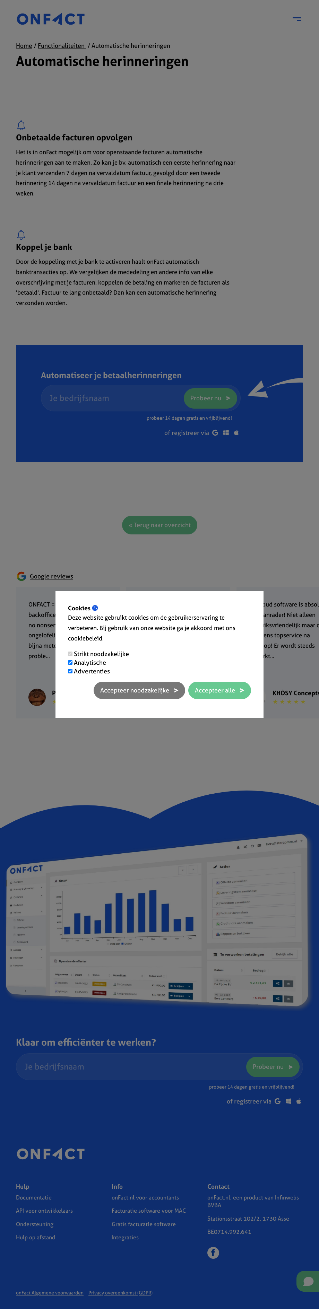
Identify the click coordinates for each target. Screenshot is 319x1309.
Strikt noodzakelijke (101, 653)
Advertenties (92, 671)
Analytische (90, 662)
